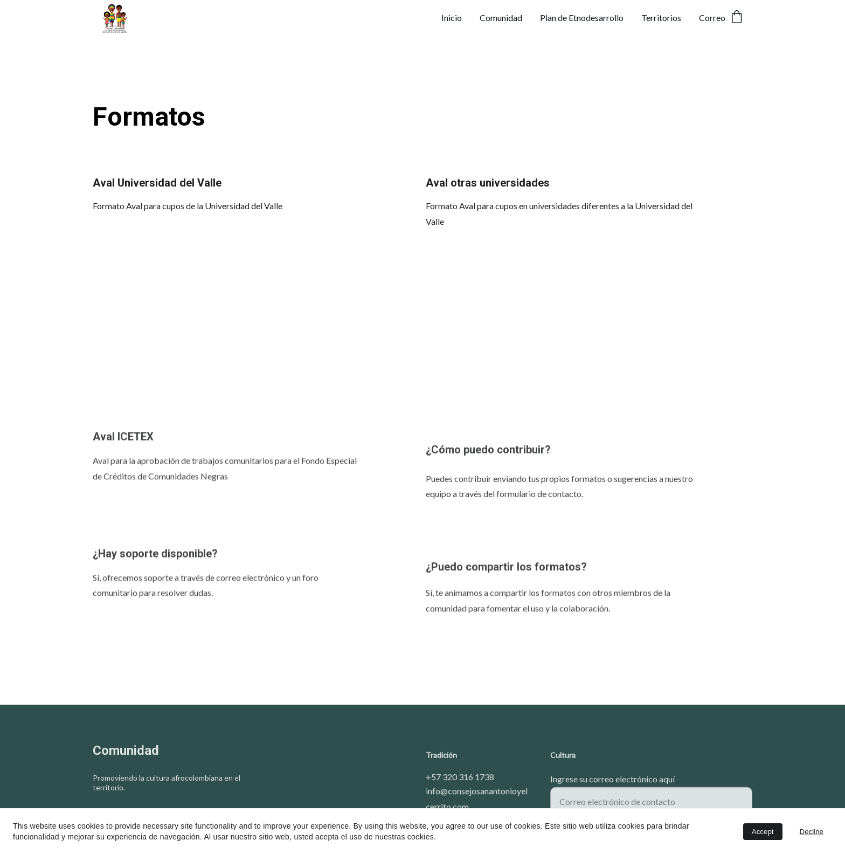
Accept (763, 832)
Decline (811, 832)
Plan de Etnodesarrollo (582, 17)
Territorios (661, 17)
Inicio (451, 17)
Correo (712, 17)
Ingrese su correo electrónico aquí (612, 782)
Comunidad (501, 17)
